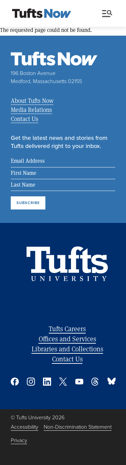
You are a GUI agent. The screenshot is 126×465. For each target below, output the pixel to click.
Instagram (31, 382)
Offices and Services (67, 338)
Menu (107, 13)
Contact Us (24, 119)
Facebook (15, 382)
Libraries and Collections (67, 348)
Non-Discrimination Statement (78, 427)
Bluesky (112, 382)
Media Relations (31, 110)
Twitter (63, 382)
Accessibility (24, 427)
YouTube (79, 382)
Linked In (47, 382)
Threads (95, 382)
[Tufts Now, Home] (42, 14)
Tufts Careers (67, 328)
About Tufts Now (32, 100)
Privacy (19, 440)
